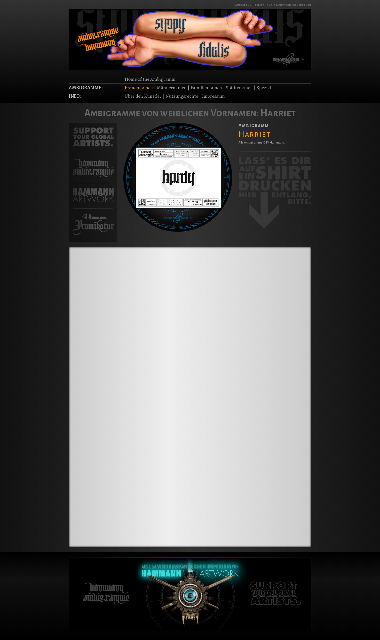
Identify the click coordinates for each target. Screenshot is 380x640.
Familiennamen (206, 87)
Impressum (213, 96)
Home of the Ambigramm (150, 79)
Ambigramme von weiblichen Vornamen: (171, 113)
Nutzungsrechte (181, 96)
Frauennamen (139, 87)
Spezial (264, 87)
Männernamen (172, 87)
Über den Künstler (143, 96)
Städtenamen (239, 87)
